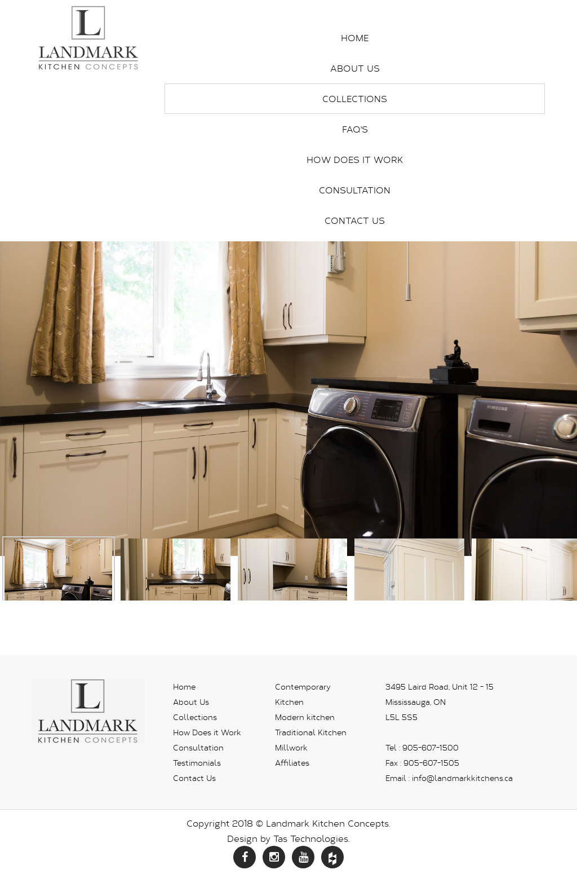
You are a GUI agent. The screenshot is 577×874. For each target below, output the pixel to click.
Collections (354, 98)
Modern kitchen (305, 717)
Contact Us (355, 220)
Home (355, 37)
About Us (355, 68)
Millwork (291, 747)
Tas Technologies (310, 838)
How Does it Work (355, 159)
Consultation (354, 190)
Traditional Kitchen (311, 732)
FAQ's (355, 129)
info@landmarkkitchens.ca (462, 778)
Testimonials (197, 762)
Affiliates (292, 762)
